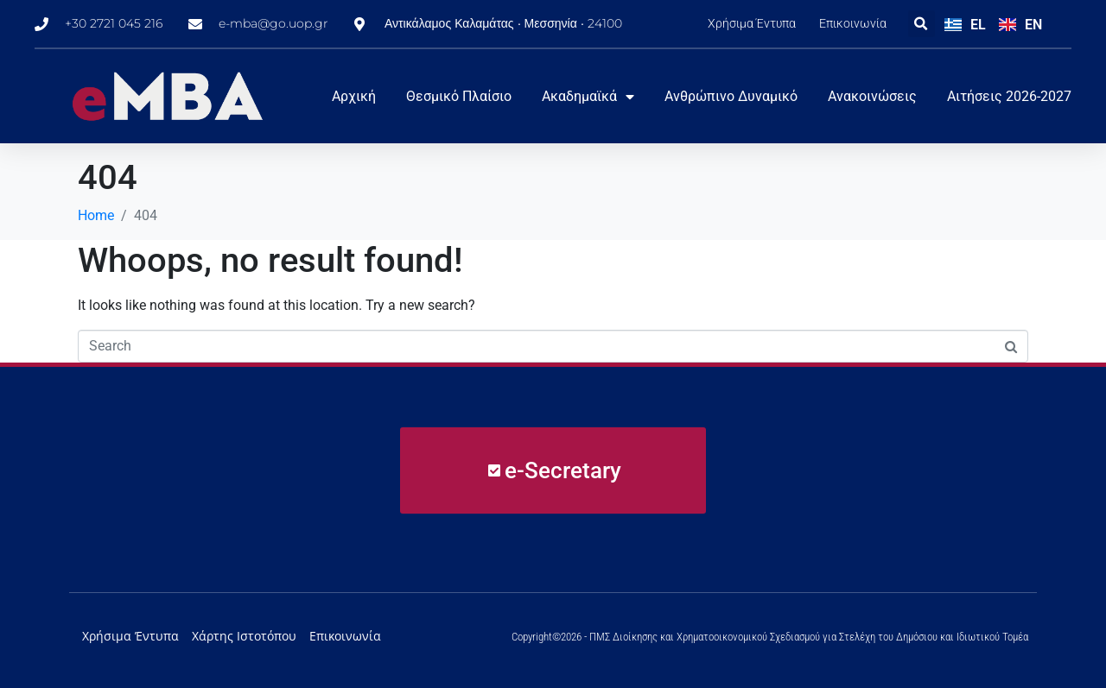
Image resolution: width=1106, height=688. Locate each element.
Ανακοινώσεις (872, 96)
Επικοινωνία (853, 23)
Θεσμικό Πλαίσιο (459, 96)
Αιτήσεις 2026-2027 (1009, 96)
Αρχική (354, 96)
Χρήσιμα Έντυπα (752, 23)
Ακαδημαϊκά (588, 96)
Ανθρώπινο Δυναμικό (731, 96)
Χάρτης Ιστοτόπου (244, 636)
